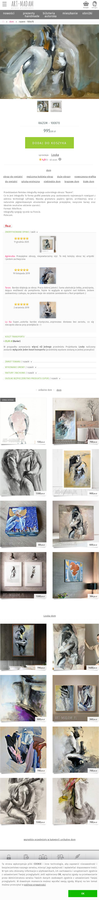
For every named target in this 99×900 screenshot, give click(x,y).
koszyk (86, 8)
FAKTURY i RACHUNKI (21, 373)
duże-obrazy (63, 176)
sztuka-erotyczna (30, 181)
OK (82, 893)
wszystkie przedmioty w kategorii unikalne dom (50, 839)
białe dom (88, 181)
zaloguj (94, 8)
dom (48, 170)
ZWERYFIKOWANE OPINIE (21, 232)
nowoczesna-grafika (85, 176)
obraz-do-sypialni (13, 176)
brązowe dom (71, 181)
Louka (55, 155)
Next (93, 59)
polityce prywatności (35, 884)
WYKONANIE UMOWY (21, 367)
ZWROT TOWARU (19, 361)
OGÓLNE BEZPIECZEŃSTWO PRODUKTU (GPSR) (33, 378)
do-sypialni (11, 181)
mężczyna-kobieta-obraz (40, 176)
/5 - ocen (48, 159)
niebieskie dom (52, 181)
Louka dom (50, 615)
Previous (6, 59)
